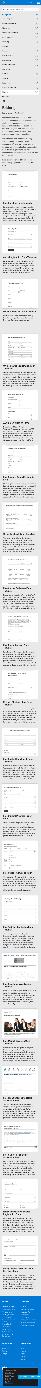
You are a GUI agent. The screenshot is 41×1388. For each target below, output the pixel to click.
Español (23, 1354)
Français (23, 1359)
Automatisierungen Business (8, 1320)
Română (23, 1351)
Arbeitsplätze (25, 1314)
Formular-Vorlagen (8, 1307)
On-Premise (6, 1326)
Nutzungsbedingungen (28, 1320)
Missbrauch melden (27, 1325)
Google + (5, 1354)
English (23, 1348)
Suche (29, 3)
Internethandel (7, 1324)
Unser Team (25, 1317)
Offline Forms (6, 1329)
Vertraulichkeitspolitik (28, 1322)
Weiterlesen (9, 1383)
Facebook (5, 1348)
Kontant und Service (27, 1309)
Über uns (24, 1307)
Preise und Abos (26, 1312)
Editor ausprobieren (8, 1309)
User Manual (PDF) (8, 1317)
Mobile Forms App (8, 1332)
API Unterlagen (7, 1312)
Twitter (4, 1351)
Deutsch (23, 1356)
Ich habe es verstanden (29, 1377)
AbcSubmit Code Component (7, 1335)
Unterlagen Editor (8, 1314)
